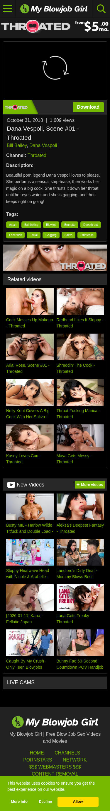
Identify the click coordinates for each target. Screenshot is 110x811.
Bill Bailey (17, 145)
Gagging (51, 235)
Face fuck (15, 235)
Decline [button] (45, 802)
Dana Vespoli (43, 145)
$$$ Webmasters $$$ (55, 766)
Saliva (68, 235)
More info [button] (19, 802)
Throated (37, 155)
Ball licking (31, 224)
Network (75, 759)
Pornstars (37, 759)
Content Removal (55, 773)
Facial (34, 235)
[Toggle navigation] (8, 9)
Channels (67, 752)
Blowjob (51, 224)
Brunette (69, 224)
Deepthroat (90, 224)
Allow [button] (78, 802)
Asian (12, 224)
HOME (37, 752)
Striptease (87, 235)
